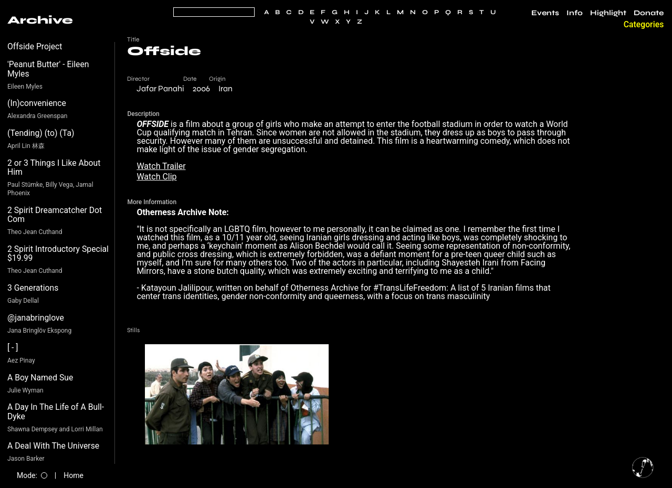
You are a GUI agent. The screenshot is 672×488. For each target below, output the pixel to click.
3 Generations (32, 287)
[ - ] (12, 347)
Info (574, 13)
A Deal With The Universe (53, 445)
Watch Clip (156, 177)
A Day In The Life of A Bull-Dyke (55, 411)
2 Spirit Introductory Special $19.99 (58, 254)
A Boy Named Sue (40, 377)
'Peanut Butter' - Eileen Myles (48, 69)
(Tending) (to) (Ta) (40, 133)
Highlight (608, 13)
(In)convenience (36, 103)
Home (73, 475)
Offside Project (34, 46)
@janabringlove (35, 317)
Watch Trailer (160, 166)
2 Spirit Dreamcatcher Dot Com (54, 215)
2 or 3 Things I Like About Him (53, 167)
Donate (649, 13)
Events (545, 13)
